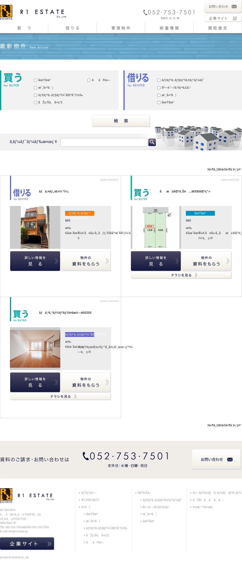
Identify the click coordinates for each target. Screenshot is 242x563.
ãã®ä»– (98, 80)
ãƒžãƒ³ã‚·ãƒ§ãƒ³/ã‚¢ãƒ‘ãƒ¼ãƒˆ (180, 80)
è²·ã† (85, 507)
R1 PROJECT (90, 500)
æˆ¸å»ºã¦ (43, 87)
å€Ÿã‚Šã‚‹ (144, 493)
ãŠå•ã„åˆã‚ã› (208, 500)
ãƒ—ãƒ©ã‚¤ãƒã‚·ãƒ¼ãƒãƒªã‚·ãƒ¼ (217, 493)
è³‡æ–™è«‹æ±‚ (203, 507)
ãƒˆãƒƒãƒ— (89, 493)
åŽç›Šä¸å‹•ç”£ (48, 102)
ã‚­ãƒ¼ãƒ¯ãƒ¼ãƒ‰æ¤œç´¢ (33, 142)
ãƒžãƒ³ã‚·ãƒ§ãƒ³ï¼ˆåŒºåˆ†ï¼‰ (58, 95)
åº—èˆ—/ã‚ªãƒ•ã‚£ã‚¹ (173, 87)
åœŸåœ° (42, 80)
